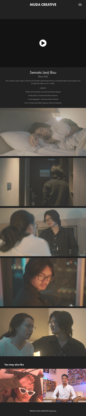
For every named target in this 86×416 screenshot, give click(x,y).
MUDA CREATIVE (43, 4)
